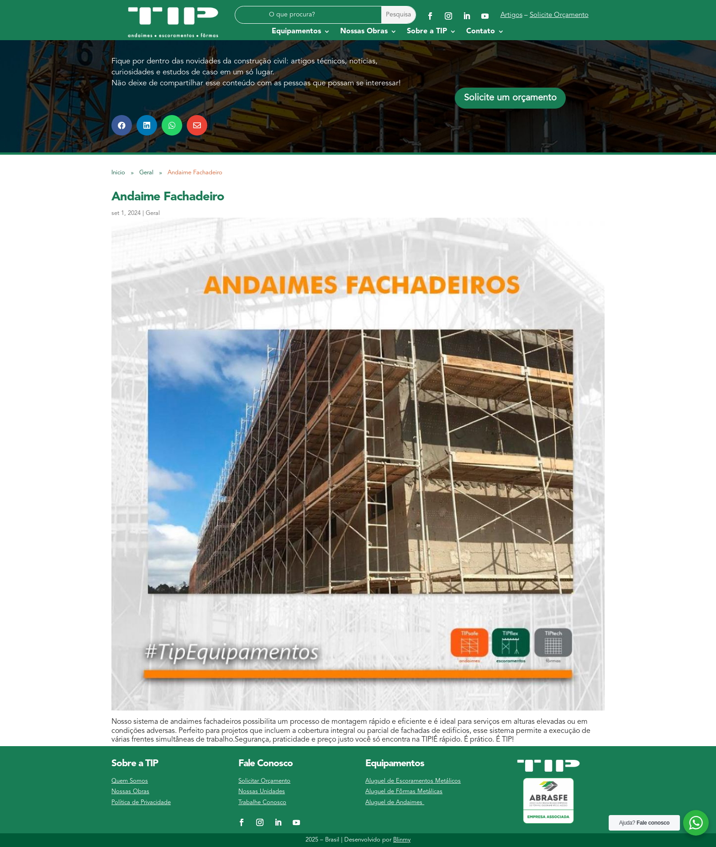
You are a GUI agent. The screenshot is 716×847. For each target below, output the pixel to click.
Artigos (511, 15)
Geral (153, 213)
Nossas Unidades (261, 792)
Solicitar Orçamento (264, 781)
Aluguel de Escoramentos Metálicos (413, 781)
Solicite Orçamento (559, 15)
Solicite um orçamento (510, 98)
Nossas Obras (130, 792)
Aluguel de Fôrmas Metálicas (403, 792)
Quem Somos (129, 781)
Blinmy (402, 840)
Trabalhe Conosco (262, 802)
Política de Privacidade (141, 802)
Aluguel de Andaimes (394, 802)
